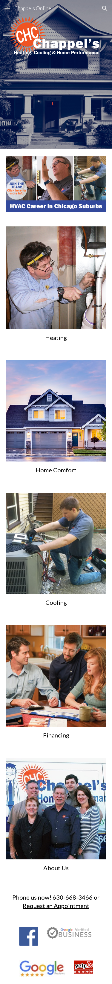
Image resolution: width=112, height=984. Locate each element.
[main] (56, 337)
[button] (7, 8)
